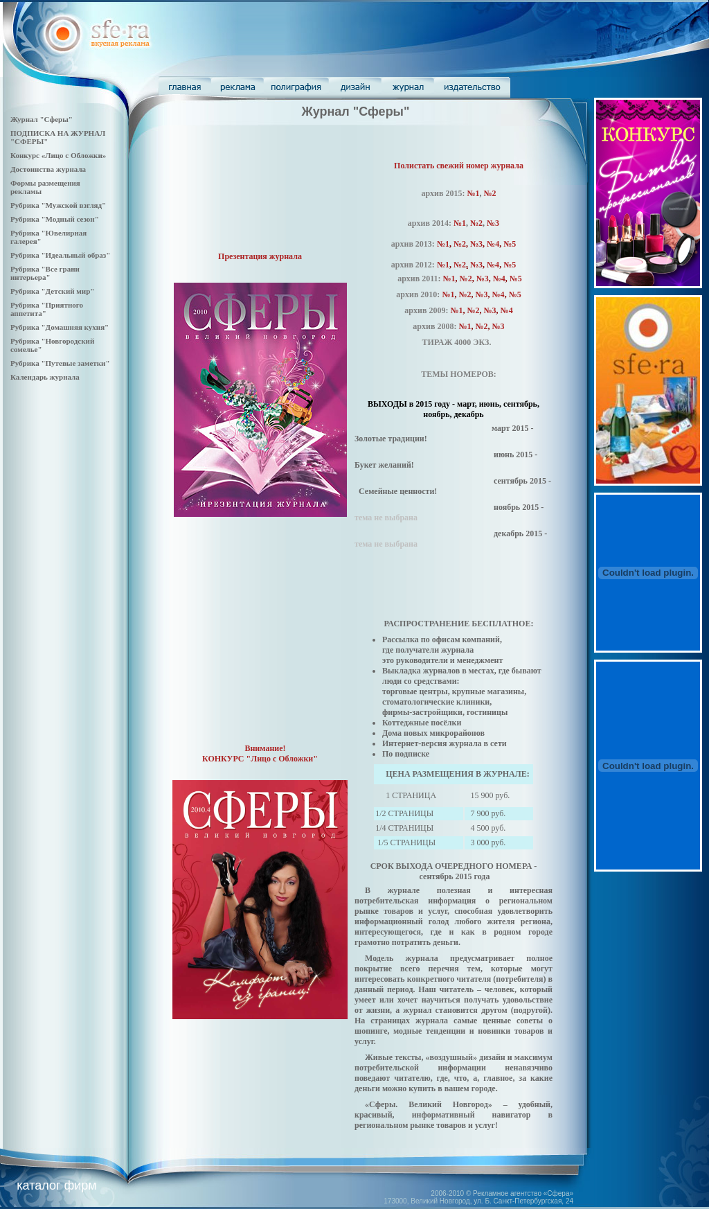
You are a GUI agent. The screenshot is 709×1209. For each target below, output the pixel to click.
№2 (490, 193)
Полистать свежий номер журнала (458, 165)
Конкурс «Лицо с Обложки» (58, 155)
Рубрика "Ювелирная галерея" (48, 237)
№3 (493, 223)
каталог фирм (56, 1185)
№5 (509, 244)
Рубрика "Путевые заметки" (60, 363)
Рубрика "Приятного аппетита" (46, 309)
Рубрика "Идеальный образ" (60, 255)
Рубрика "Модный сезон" (54, 219)
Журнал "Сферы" (41, 119)
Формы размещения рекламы (45, 187)
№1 (473, 193)
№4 (493, 265)
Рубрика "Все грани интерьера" (45, 273)
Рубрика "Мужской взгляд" (58, 205)
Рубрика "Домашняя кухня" (59, 327)
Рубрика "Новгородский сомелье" (52, 345)
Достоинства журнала (48, 169)
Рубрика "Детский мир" (52, 291)
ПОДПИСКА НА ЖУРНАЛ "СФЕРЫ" (57, 137)
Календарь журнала (45, 377)
